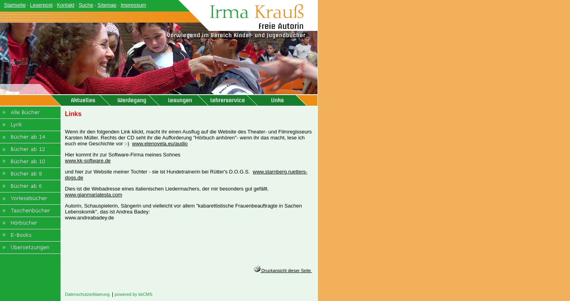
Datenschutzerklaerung (87, 294)
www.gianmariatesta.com (93, 195)
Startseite (15, 5)
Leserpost (41, 5)
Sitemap (106, 5)
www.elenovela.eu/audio (160, 144)
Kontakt (65, 5)
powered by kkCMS (133, 294)
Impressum (133, 5)
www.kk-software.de (88, 161)
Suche (86, 5)
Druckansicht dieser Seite (283, 270)
